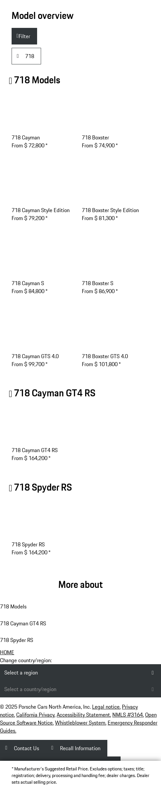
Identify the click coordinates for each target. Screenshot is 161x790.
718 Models (37, 80)
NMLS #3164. (128, 715)
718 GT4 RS (54, 393)
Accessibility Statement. (84, 715)
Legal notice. (106, 707)
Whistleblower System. (80, 723)
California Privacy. (35, 715)
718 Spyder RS (43, 487)
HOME (7, 652)
